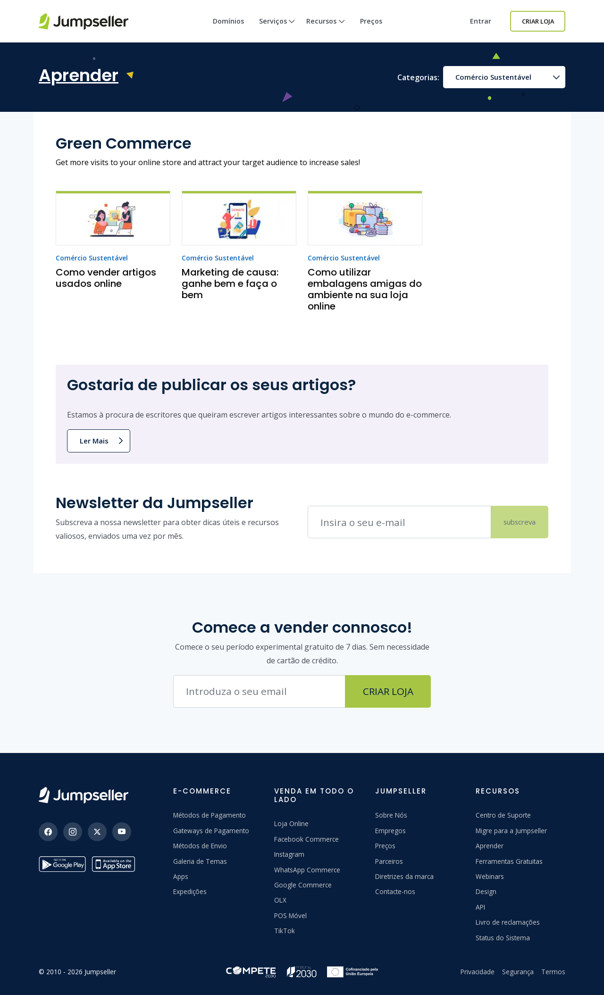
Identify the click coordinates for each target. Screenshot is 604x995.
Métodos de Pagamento (209, 815)
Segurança (518, 971)
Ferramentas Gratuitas (509, 861)
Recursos (325, 29)
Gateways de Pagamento (211, 830)
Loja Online (291, 823)
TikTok (284, 930)
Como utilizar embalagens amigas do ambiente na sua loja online (365, 289)
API (480, 907)
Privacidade (478, 971)
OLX (280, 899)
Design (486, 891)
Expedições (190, 891)
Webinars (490, 876)
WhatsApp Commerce (307, 869)
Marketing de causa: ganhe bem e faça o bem (230, 284)
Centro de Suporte (503, 815)
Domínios (228, 21)
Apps (180, 876)
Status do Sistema (503, 937)
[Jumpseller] (83, 795)
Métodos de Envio (200, 845)
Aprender (489, 845)
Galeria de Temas (200, 861)
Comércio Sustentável (493, 77)
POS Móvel (290, 915)
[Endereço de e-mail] (399, 522)
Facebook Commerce (306, 839)
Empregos (390, 830)
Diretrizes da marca (404, 876)
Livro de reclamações (508, 922)
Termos (553, 971)
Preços (371, 21)
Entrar (480, 21)
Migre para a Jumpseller (511, 830)
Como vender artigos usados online (106, 278)
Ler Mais (94, 440)
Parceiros (389, 861)
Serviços (277, 29)
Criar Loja (538, 21)
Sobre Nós (391, 815)
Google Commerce (303, 884)
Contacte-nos (395, 891)
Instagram (289, 854)
